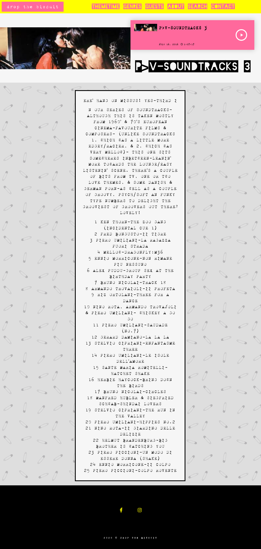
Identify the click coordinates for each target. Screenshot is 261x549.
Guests (154, 6)
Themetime (105, 6)
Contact (223, 6)
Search (197, 6)
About (175, 6)
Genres (132, 6)
